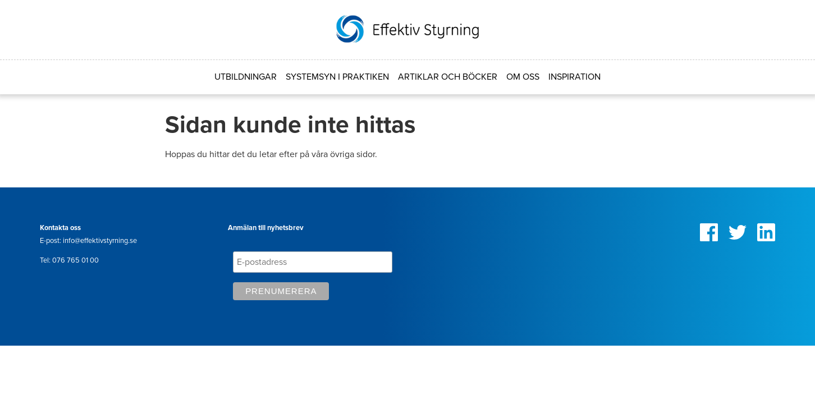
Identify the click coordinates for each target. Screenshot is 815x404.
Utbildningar (245, 76)
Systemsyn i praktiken (337, 76)
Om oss (522, 76)
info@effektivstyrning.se (100, 240)
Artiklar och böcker (447, 76)
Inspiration (574, 76)
